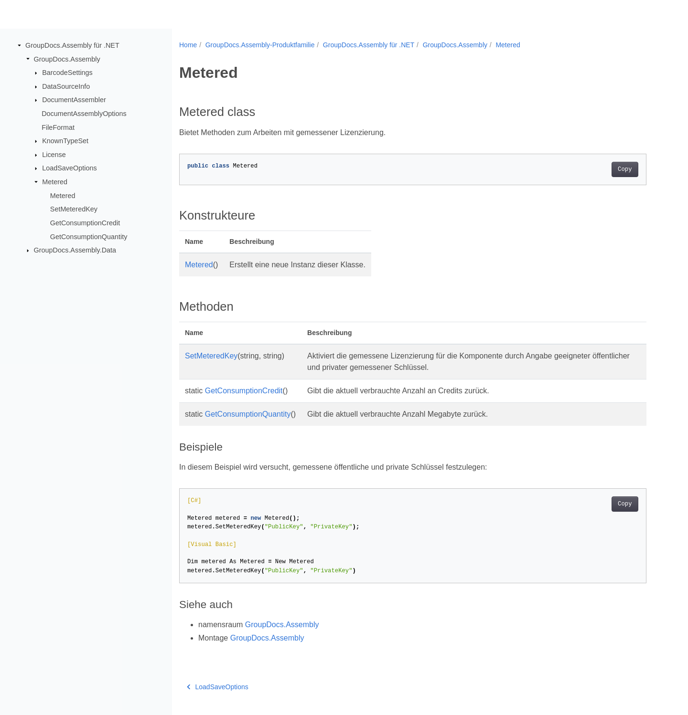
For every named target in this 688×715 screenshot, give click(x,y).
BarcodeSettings (67, 72)
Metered (54, 182)
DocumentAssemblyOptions (84, 113)
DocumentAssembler (74, 100)
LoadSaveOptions (69, 168)
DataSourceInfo (66, 86)
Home (188, 45)
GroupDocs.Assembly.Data (75, 250)
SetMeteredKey (73, 209)
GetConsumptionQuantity (89, 236)
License (54, 154)
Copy (625, 169)
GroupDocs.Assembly (67, 59)
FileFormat (58, 127)
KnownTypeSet (65, 141)
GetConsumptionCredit (85, 223)
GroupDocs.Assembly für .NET (72, 45)
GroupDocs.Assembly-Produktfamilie (260, 45)
